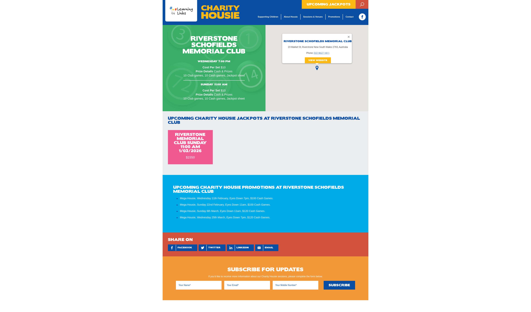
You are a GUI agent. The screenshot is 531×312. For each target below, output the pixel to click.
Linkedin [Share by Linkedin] (238, 248)
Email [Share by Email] (264, 248)
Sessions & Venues (313, 17)
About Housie (291, 17)
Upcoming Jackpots (329, 4)
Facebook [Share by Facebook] (180, 248)
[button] (317, 68)
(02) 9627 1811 (321, 53)
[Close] (348, 37)
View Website (317, 60)
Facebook (362, 16)
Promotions (334, 17)
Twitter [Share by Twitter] (209, 248)
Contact (350, 17)
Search (362, 4)
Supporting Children (268, 17)
